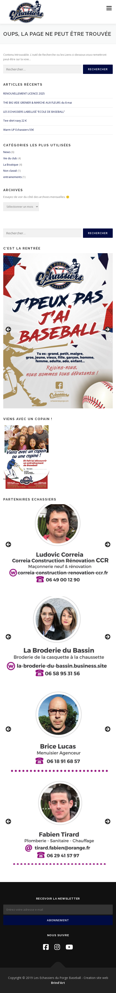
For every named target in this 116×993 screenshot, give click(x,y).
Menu (108, 8)
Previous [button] (8, 329)
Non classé (10, 171)
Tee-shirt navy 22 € (15, 120)
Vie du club (10, 158)
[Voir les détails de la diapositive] (58, 330)
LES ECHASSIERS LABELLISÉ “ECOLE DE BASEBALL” (34, 112)
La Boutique (10, 164)
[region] (58, 330)
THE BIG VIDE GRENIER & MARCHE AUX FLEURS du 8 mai (37, 102)
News (6, 152)
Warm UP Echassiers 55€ (18, 130)
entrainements (12, 177)
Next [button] (107, 329)
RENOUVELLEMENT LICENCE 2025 (24, 93)
